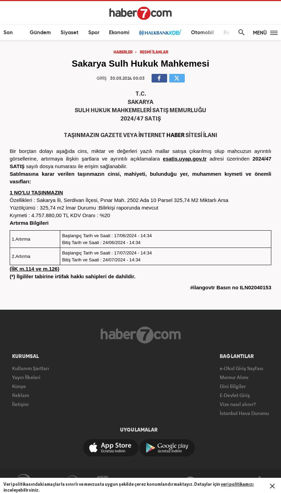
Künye (19, 386)
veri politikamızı (237, 484)
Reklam (20, 395)
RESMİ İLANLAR (154, 52)
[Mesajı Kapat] (272, 486)
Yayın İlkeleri (26, 377)
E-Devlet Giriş (235, 395)
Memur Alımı (234, 377)
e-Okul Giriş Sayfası (241, 368)
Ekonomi (119, 32)
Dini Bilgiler (233, 386)
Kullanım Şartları (30, 368)
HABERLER (123, 52)
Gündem (40, 32)
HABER (175, 135)
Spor (93, 32)
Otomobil (202, 32)
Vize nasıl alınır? (238, 404)
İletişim (20, 404)
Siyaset (70, 32)
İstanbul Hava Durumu (244, 413)
